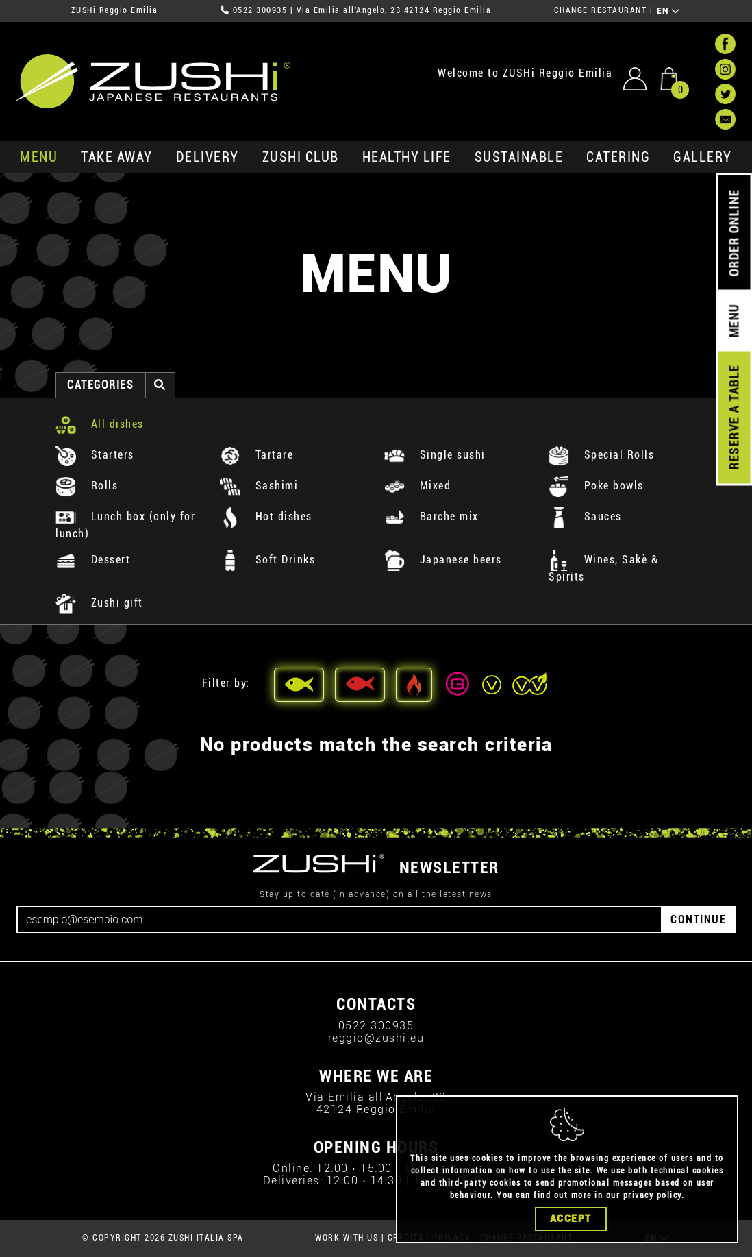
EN (669, 11)
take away (117, 157)
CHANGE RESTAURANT (600, 10)
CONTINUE (698, 919)
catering (618, 157)
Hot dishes (266, 516)
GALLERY (702, 157)
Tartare (256, 454)
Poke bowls (596, 485)
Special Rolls (601, 454)
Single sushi (435, 454)
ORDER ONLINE (734, 233)
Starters (94, 454)
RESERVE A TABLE (734, 417)
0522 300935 (260, 10)
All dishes (99, 423)
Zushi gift (99, 602)
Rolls (86, 485)
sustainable (519, 157)
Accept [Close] (571, 1218)
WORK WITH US (346, 1238)
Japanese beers (443, 559)
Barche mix (431, 516)
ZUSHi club (300, 157)
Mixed (417, 485)
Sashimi (259, 485)
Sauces (585, 516)
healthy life (406, 157)
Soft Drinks (267, 559)
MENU (39, 157)
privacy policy (652, 1195)
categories (100, 384)
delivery (207, 157)
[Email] (339, 919)
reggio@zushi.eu (376, 1038)
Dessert (92, 559)
